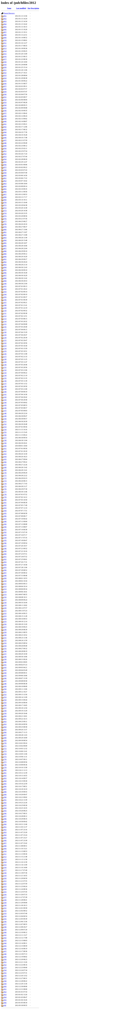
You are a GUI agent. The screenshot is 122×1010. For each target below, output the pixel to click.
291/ (5, 800)
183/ (5, 508)
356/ (5, 976)
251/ (5, 692)
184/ (5, 511)
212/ (5, 586)
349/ (5, 957)
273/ (5, 751)
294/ (5, 808)
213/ (5, 589)
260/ (5, 716)
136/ (5, 381)
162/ (5, 451)
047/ (5, 140)
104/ (5, 294)
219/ (5, 605)
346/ (5, 948)
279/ (5, 767)
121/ (5, 340)
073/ (5, 210)
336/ (5, 921)
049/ (5, 146)
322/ (5, 884)
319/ (5, 875)
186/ (5, 516)
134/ (5, 375)
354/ (5, 970)
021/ (5, 70)
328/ (5, 900)
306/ (5, 840)
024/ (5, 78)
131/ (5, 367)
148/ (5, 413)
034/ (5, 105)
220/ (5, 608)
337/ (5, 924)
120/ (5, 338)
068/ (5, 197)
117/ (5, 329)
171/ (5, 475)
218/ (5, 602)
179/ (5, 497)
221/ (5, 611)
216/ (5, 597)
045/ (5, 135)
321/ (5, 881)
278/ (5, 765)
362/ (5, 992)
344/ (5, 943)
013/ (5, 48)
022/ (5, 73)
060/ (5, 175)
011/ (5, 43)
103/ (5, 292)
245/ (5, 675)
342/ (5, 938)
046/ (5, 137)
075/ (5, 216)
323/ (5, 886)
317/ (5, 870)
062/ (5, 181)
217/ (5, 600)
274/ (5, 754)
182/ (5, 505)
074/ (5, 213)
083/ (5, 238)
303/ (5, 832)
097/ (5, 275)
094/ (5, 267)
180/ (5, 500)
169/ (5, 470)
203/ (5, 562)
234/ (5, 646)
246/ (5, 678)
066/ (5, 192)
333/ (5, 913)
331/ (5, 908)
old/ (5, 1005)
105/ (5, 297)
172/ (5, 478)
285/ (5, 784)
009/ (5, 37)
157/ (5, 438)
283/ (5, 778)
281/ (5, 773)
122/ (5, 343)
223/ (5, 616)
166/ (5, 462)
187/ (5, 519)
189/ (5, 524)
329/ (5, 903)
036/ (5, 110)
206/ (5, 570)
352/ (5, 965)
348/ (5, 954)
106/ (5, 300)
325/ (5, 892)
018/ (5, 62)
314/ (5, 862)
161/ (5, 448)
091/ (5, 259)
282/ (5, 775)
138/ (5, 386)
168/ (5, 467)
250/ (5, 689)
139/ (5, 389)
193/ (5, 535)
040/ (5, 121)
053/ (5, 156)
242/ (5, 667)
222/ (5, 613)
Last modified (21, 8)
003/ (5, 21)
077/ (5, 221)
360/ (5, 986)
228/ (5, 629)
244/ (5, 673)
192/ (5, 532)
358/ (5, 981)
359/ (5, 984)
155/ (5, 432)
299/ (5, 821)
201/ (5, 557)
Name (9, 8)
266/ (5, 732)
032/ (5, 100)
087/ (5, 248)
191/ (5, 529)
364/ (5, 997)
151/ (5, 421)
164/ (5, 456)
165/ (5, 459)
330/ (5, 905)
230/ (5, 635)
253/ (5, 697)
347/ (5, 951)
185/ (5, 513)
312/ (5, 857)
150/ (5, 419)
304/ (5, 835)
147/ (5, 411)
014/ (5, 51)
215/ (5, 594)
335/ (5, 919)
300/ (5, 824)
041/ (5, 124)
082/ (5, 235)
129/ (5, 362)
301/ (5, 827)
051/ (5, 151)
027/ (5, 86)
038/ (5, 116)
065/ (5, 189)
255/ (5, 702)
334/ (5, 916)
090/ (5, 256)
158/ (5, 440)
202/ (5, 559)
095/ (5, 270)
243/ (5, 670)
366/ (5, 1003)
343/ (5, 940)
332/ (5, 911)
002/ (5, 19)
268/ (5, 738)
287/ (5, 789)
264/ (5, 727)
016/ (5, 56)
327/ (5, 897)
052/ (5, 154)
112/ (5, 316)
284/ (5, 781)
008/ (5, 35)
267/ (5, 735)
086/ (5, 246)
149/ (5, 416)
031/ (5, 97)
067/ (5, 194)
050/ (5, 148)
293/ (5, 805)
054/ (5, 159)
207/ (5, 573)
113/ (5, 319)
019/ (5, 65)
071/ (5, 205)
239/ (5, 659)
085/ (5, 243)
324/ (5, 889)
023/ (5, 75)
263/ (5, 724)
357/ (5, 978)
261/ (5, 719)
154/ (5, 429)
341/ (5, 935)
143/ (5, 400)
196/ (5, 543)
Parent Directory (9, 13)
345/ (5, 946)
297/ (5, 816)
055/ (5, 162)
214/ (5, 592)
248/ (5, 684)
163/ (5, 454)
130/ (5, 365)
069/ (5, 200)
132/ (5, 370)
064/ (5, 186)
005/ (5, 27)
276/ (5, 759)
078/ (5, 224)
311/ (5, 854)
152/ (5, 424)
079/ (5, 227)
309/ (5, 848)
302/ (5, 830)
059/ (5, 173)
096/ (5, 273)
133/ (5, 373)
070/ (5, 202)
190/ (5, 527)
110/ (5, 311)
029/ (5, 92)
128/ (5, 359)
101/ (5, 286)
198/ (5, 548)
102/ (5, 289)
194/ (5, 538)
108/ (5, 305)
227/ (5, 627)
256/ (5, 705)
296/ (5, 813)
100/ (5, 283)
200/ (5, 554)
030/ (5, 94)
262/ (5, 721)
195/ (5, 540)
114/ (5, 321)
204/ (5, 565)
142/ (5, 397)
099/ (5, 281)
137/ (5, 383)
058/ (5, 170)
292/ (5, 803)
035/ (5, 108)
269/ (5, 740)
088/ (5, 251)
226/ (5, 624)
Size (29, 8)
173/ (5, 481)
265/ (5, 730)
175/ (5, 486)
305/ (5, 838)
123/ (5, 346)
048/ (5, 143)
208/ (5, 575)
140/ (5, 392)
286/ (5, 786)
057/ (5, 167)
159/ (5, 443)
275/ (5, 757)
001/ (5, 16)
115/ (5, 324)
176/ (5, 489)
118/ (5, 332)
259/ (5, 713)
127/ (5, 356)
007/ (5, 32)
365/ (5, 1000)
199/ (5, 551)
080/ (5, 229)
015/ (5, 54)
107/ (5, 302)
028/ (5, 89)
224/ (5, 619)
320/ (5, 878)
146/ (5, 408)
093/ (5, 265)
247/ (5, 681)
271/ (5, 746)
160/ (5, 446)
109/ (5, 308)
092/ (5, 262)
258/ (5, 711)
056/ (5, 165)
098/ (5, 278)
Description (35, 8)
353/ (5, 967)
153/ (5, 427)
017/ (5, 59)
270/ (5, 743)
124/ (5, 348)
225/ (5, 621)
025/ (5, 81)
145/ (5, 405)
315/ (5, 865)
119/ (5, 335)
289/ (5, 794)
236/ (5, 651)
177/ (5, 492)
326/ (5, 894)
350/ (5, 959)
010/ (5, 40)
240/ (5, 662)
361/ (5, 989)
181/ (5, 502)
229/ (5, 632)
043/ (5, 129)
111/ (5, 313)
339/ (5, 930)
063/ (5, 183)
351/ (5, 962)
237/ (5, 654)
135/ (5, 378)
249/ (5, 686)
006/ (5, 29)
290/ (5, 797)
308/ (5, 846)
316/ (5, 867)
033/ (5, 102)
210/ (5, 581)
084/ (5, 240)
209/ (5, 578)
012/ (5, 46)
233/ (5, 643)
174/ (5, 484)
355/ (5, 973)
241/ (5, 665)
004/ (5, 24)
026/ (5, 83)
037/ (5, 113)
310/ (5, 851)
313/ (5, 859)
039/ (5, 119)
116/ (5, 327)
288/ (5, 792)
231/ (5, 638)
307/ (5, 843)
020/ (5, 67)
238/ (5, 657)
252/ (5, 694)
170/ (5, 473)
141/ (5, 394)
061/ (5, 178)
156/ (5, 435)
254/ (5, 700)
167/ (5, 465)
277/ (5, 762)
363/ (5, 994)
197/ (5, 546)
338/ (5, 927)
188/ (5, 521)
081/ (5, 232)
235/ (5, 648)
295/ (5, 811)
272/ (5, 748)
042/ (5, 127)
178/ (5, 494)
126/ (5, 354)
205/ (5, 567)
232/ (5, 640)
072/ (5, 208)
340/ (5, 932)
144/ (5, 402)
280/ (5, 770)
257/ (5, 708)
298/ (5, 819)
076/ (5, 219)
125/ (5, 351)
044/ (5, 132)
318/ (5, 873)
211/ (5, 584)
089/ (5, 254)
